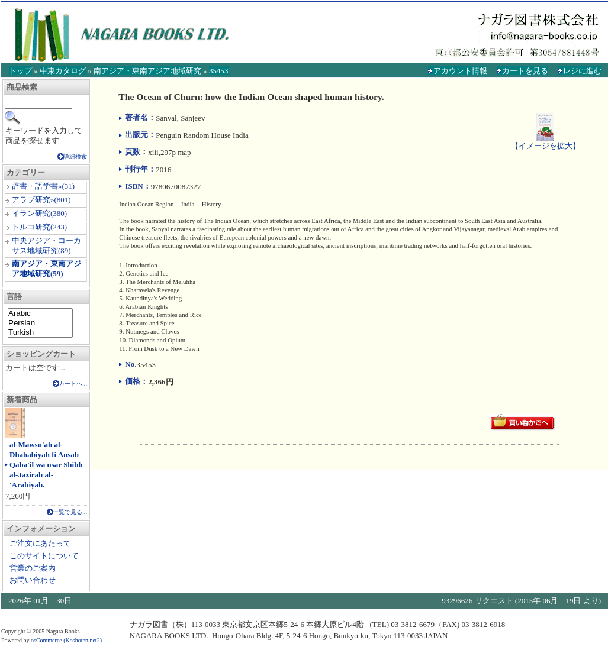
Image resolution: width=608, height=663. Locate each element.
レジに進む (582, 70)
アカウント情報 (460, 70)
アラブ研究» (33, 199)
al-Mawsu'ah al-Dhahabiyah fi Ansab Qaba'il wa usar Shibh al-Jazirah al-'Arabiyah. (46, 464)
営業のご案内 (32, 568)
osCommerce (46, 640)
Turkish (40, 332)
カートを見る (525, 70)
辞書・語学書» (37, 186)
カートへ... (73, 383)
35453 (219, 70)
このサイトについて (44, 555)
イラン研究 (31, 213)
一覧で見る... (70, 512)
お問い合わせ (32, 579)
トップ (20, 70)
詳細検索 (75, 156)
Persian (40, 323)
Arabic (40, 313)
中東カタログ (63, 70)
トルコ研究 (31, 226)
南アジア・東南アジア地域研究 (147, 70)
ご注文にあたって (40, 543)
